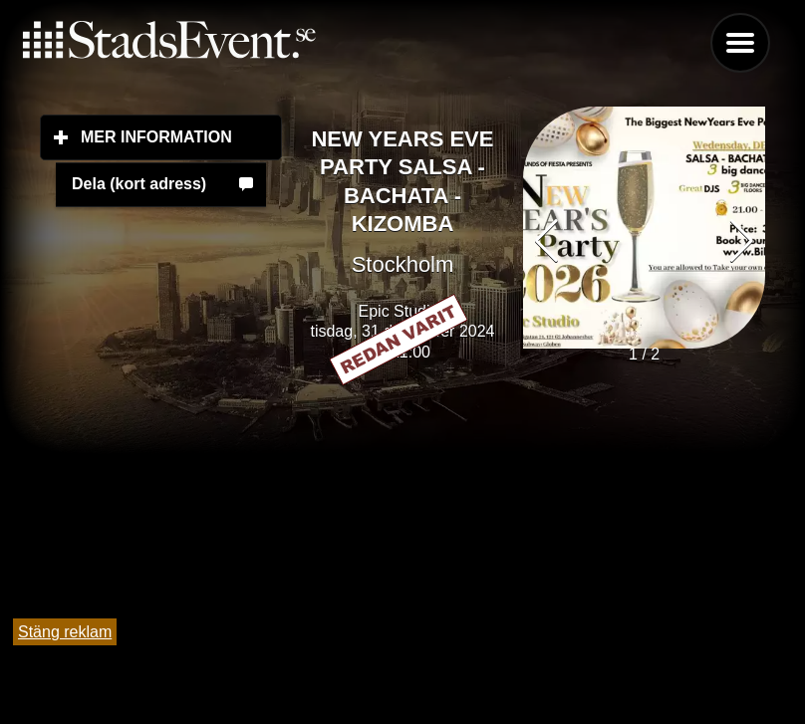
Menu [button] (740, 43)
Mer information (181, 136)
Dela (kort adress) (139, 183)
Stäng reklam (65, 631)
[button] (741, 241)
